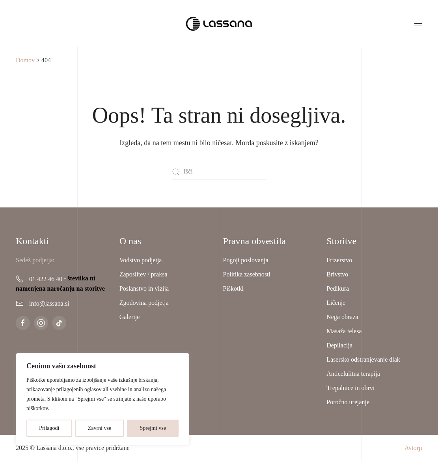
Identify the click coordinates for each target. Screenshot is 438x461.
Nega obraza (342, 317)
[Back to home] (219, 23)
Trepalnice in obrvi (350, 387)
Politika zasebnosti (246, 274)
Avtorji (413, 447)
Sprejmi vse (153, 428)
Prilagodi (49, 428)
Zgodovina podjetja (144, 302)
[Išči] (219, 172)
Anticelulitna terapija (353, 373)
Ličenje (335, 302)
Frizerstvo (339, 260)
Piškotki (233, 288)
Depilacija (339, 345)
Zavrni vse (99, 428)
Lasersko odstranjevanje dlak (363, 359)
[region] (102, 399)
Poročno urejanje (347, 402)
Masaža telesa (344, 331)
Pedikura (337, 288)
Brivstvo (337, 274)
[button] (418, 23)
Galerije (129, 317)
